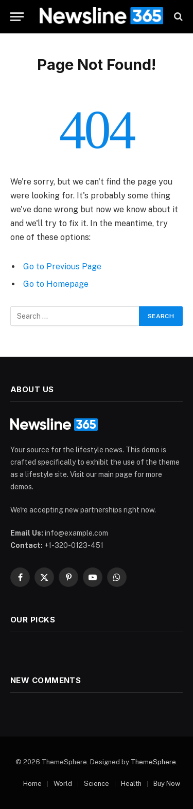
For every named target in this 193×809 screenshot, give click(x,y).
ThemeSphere (153, 762)
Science (96, 783)
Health (131, 783)
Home (32, 783)
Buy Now (166, 783)
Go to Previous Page (62, 266)
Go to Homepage (56, 284)
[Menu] (17, 16)
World (63, 783)
